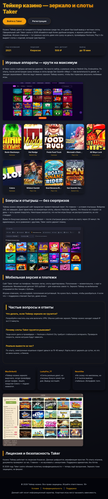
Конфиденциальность (52, 488)
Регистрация (39, 21)
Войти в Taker (14, 21)
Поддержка (71, 488)
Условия (35, 488)
